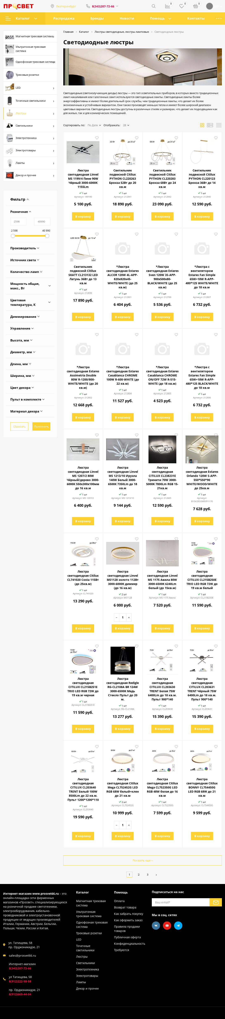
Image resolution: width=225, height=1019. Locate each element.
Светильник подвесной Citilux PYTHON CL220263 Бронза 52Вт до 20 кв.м (122, 178)
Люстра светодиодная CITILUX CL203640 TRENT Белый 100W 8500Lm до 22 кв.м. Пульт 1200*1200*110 (83, 789)
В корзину (83, 216)
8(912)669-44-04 (20, 994)
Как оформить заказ (128, 920)
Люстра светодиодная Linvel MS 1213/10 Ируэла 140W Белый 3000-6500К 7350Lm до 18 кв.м (122, 478)
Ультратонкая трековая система (25, 49)
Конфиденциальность (129, 944)
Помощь (157, 18)
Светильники (29, 126)
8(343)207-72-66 (103, 6)
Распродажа (63, 18)
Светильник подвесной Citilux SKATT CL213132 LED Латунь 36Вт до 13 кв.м (83, 275)
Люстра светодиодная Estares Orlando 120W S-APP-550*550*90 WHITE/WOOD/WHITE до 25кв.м (202, 478)
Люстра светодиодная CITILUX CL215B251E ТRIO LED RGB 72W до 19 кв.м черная (83, 687)
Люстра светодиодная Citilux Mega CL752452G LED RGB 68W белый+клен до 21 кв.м (122, 787)
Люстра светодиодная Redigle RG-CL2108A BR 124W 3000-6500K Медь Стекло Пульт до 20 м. (122, 689)
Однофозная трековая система (30, 62)
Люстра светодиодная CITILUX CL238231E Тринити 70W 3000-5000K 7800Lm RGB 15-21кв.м (162, 478)
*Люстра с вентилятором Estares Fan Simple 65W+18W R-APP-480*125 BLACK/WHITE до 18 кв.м (202, 377)
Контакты (196, 18)
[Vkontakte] (156, 925)
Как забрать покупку (128, 914)
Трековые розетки (22, 75)
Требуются (121, 950)
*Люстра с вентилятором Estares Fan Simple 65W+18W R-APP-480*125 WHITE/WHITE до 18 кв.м (202, 277)
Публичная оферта (127, 937)
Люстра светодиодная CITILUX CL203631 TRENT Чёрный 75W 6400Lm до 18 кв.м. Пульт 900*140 (201, 689)
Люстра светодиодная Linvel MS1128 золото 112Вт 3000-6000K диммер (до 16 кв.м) (123, 579)
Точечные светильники (29, 101)
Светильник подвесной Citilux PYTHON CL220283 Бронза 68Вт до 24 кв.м (162, 178)
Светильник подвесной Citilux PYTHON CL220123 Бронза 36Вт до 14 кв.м (202, 178)
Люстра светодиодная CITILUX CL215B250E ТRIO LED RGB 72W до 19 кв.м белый (202, 579)
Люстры (29, 113)
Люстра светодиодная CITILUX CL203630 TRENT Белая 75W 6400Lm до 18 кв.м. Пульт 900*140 (162, 689)
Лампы (29, 163)
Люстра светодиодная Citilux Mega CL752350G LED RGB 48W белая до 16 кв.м (162, 787)
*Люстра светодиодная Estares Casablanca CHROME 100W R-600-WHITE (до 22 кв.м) (122, 375)
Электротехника (29, 138)
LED (29, 88)
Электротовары (29, 150)
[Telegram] (178, 925)
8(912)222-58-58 (20, 981)
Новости (127, 18)
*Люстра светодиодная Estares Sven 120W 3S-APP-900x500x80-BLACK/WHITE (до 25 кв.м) (162, 277)
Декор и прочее (29, 175)
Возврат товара (125, 907)
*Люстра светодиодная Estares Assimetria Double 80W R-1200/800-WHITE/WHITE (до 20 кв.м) (83, 377)
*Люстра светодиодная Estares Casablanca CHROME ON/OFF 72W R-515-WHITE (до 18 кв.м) (162, 375)
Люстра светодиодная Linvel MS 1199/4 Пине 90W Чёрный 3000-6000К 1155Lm (83, 178)
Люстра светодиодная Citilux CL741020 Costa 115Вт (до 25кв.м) (83, 577)
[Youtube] (167, 925)
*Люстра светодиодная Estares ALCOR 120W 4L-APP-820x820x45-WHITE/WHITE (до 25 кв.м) (122, 277)
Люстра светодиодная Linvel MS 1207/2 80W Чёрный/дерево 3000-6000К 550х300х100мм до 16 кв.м (83, 478)
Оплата (119, 901)
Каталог (21, 18)
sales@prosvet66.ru (22, 955)
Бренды (97, 18)
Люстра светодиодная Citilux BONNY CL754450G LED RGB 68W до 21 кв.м (202, 787)
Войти (214, 6)
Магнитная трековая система (29, 36)
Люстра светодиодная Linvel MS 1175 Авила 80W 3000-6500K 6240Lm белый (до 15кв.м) (162, 579)
